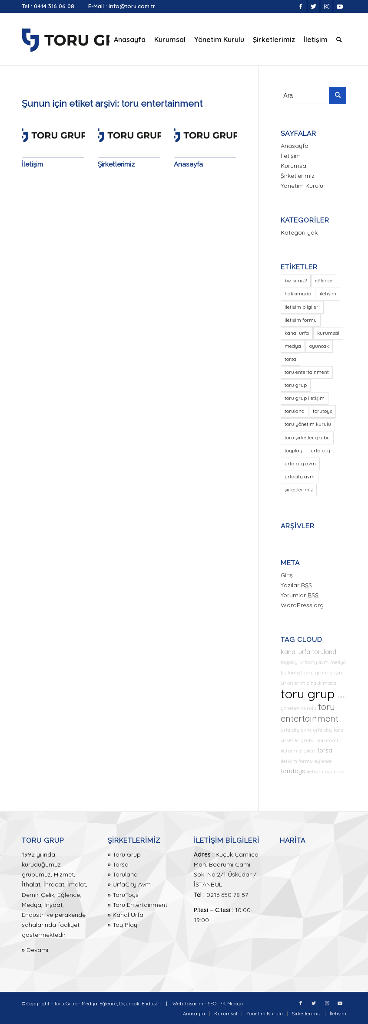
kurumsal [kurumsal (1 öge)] (328, 333)
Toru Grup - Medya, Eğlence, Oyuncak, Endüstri (107, 1004)
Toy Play (125, 925)
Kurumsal (294, 166)
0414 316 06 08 (54, 6)
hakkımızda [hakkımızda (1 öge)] (298, 294)
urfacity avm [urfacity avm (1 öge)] (300, 477)
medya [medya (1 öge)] (293, 346)
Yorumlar (299, 595)
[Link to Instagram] (326, 6)
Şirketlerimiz (116, 164)
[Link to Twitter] (313, 6)
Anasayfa (188, 164)
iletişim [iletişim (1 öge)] (328, 294)
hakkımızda (323, 683)
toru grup (308, 693)
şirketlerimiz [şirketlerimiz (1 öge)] (299, 490)
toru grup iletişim (324, 673)
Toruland (125, 874)
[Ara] (339, 39)
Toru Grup (127, 854)
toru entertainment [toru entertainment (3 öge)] (307, 372)
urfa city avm (296, 730)
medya (338, 662)
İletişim (32, 164)
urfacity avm (313, 662)
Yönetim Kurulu (302, 186)
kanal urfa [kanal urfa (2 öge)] (297, 333)
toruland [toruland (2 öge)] (295, 411)
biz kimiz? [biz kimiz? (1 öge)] (296, 281)
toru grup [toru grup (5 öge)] (296, 385)
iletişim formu (297, 761)
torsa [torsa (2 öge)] (290, 359)
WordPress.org (302, 605)
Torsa (121, 864)
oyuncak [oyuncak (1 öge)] (319, 346)
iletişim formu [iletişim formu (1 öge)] (301, 320)
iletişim (315, 772)
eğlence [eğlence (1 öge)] (323, 281)
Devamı (37, 950)
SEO (212, 1004)
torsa (324, 750)
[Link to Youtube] (339, 6)
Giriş (287, 575)
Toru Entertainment (140, 905)
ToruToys (126, 895)
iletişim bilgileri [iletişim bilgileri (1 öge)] (302, 307)
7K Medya (231, 1004)
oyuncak (334, 772)
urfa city (322, 730)
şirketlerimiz (295, 683)
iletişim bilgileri (298, 751)
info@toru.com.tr (132, 6)
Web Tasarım (187, 1004)
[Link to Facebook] (300, 6)
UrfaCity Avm (132, 884)
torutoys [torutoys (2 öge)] (322, 411)
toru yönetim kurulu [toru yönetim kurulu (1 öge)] (308, 424)
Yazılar (296, 585)
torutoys (293, 771)
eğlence (323, 761)
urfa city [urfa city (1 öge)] (320, 451)
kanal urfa (295, 652)
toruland (324, 652)
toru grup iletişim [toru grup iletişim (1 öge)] (305, 398)
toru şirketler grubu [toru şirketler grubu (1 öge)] (307, 438)
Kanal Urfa (128, 915)
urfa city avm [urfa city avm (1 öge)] (300, 464)
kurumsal (327, 740)
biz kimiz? (291, 673)
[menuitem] (129, 39)
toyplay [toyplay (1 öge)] (293, 451)
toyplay (289, 662)
